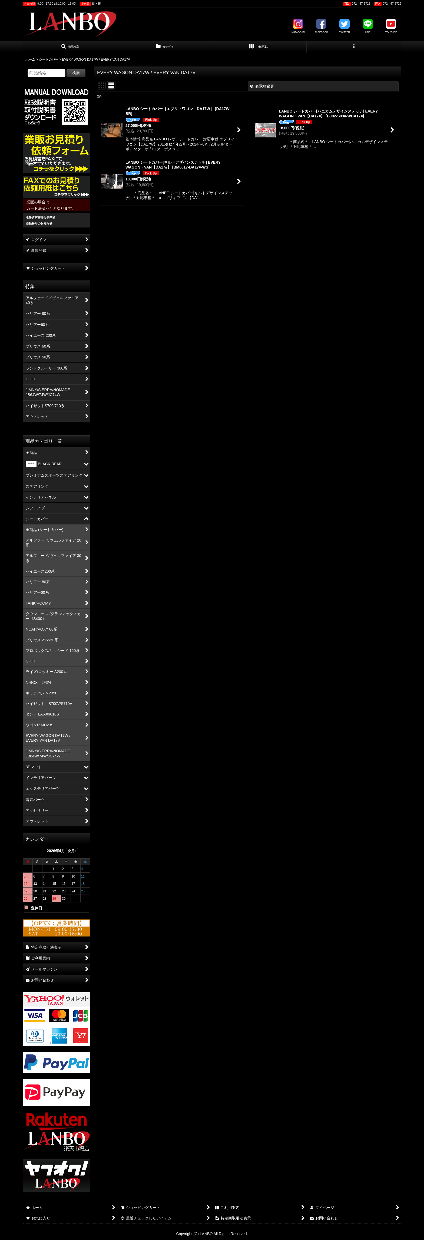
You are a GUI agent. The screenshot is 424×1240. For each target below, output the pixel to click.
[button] (70, 47)
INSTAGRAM (298, 26)
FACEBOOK (321, 26)
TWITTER (344, 26)
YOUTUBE (391, 26)
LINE (368, 26)
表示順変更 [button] (262, 86)
